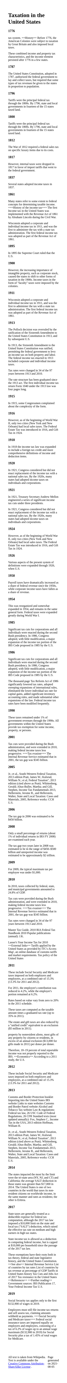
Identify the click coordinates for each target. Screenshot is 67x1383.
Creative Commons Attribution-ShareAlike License (26, 1365)
